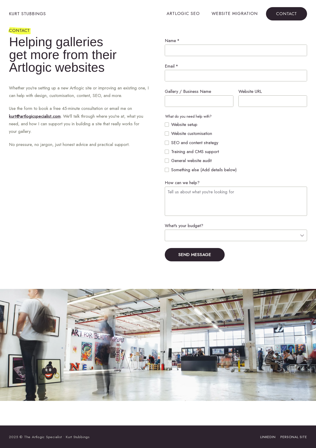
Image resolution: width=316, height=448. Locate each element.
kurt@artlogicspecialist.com (35, 116)
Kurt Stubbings (27, 14)
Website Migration (235, 13)
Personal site (293, 436)
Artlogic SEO (183, 13)
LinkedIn (267, 436)
